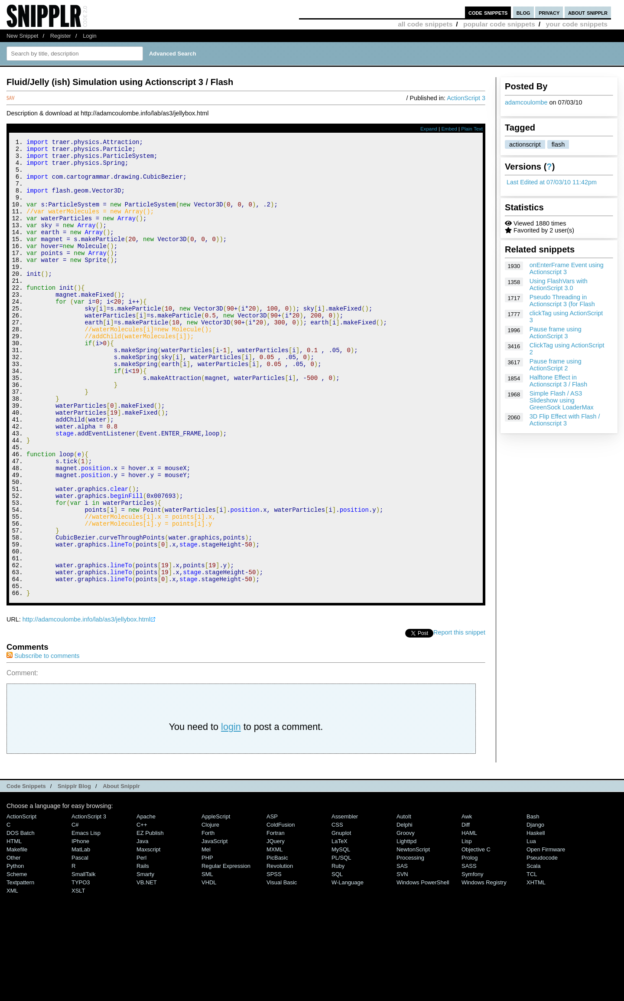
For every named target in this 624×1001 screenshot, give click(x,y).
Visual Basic (281, 968)
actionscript (525, 144)
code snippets (488, 12)
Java (142, 927)
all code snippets (425, 24)
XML (12, 976)
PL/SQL (341, 943)
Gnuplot (341, 919)
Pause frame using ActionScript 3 (556, 333)
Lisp (467, 927)
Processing (410, 943)
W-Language (348, 968)
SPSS (274, 960)
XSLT (78, 976)
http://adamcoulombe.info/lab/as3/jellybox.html (86, 705)
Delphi (404, 910)
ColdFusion (280, 910)
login (231, 812)
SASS (469, 952)
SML (207, 960)
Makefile (16, 935)
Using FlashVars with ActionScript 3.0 (559, 284)
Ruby (338, 952)
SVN (402, 960)
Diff (466, 910)
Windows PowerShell (422, 968)
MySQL (341, 935)
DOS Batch (20, 919)
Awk (467, 902)
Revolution (279, 952)
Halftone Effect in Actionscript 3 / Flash (559, 381)
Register (60, 36)
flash (558, 144)
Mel (206, 935)
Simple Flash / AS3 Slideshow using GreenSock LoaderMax (562, 400)
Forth (208, 919)
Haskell (535, 919)
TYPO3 (81, 968)
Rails (142, 952)
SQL (337, 960)
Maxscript (148, 935)
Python (15, 952)
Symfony (472, 960)
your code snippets (577, 24)
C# (75, 910)
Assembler (345, 902)
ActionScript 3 (466, 98)
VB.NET (146, 968)
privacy (549, 12)
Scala (533, 952)
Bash (533, 902)
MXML (274, 935)
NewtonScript (413, 935)
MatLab (81, 935)
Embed (449, 128)
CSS (337, 910)
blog (523, 12)
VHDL (209, 968)
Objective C (476, 935)
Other (13, 943)
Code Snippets (26, 872)
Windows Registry (484, 968)
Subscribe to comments (42, 741)
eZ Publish (150, 919)
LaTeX (340, 927)
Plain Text (472, 128)
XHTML (536, 968)
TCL (531, 960)
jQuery (275, 927)
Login (90, 36)
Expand (428, 128)
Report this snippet (459, 718)
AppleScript (216, 902)
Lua (531, 927)
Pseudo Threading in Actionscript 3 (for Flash (562, 300)
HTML (14, 927)
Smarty (145, 960)
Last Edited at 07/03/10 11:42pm (552, 182)
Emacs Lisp (86, 919)
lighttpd (406, 927)
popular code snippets (499, 24)
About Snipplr (121, 872)
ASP (272, 902)
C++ (141, 910)
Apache (146, 902)
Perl (141, 943)
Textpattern (20, 968)
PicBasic (277, 943)
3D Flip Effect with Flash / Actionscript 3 (565, 420)
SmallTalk (83, 960)
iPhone (80, 927)
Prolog (470, 943)
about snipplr (588, 12)
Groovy (405, 919)
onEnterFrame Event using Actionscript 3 (567, 268)
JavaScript (215, 927)
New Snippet (22, 36)
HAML (469, 919)
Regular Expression (226, 952)
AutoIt (403, 902)
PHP (207, 943)
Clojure (210, 910)
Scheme (16, 960)
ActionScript (21, 902)
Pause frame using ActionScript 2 (556, 365)
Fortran (275, 919)
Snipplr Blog (74, 872)
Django (535, 910)
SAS (402, 952)
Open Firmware (545, 935)
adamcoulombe (526, 102)
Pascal (80, 943)
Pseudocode (542, 943)
